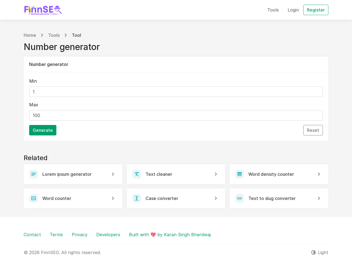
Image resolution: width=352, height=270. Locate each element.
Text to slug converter (272, 198)
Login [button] (293, 10)
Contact (32, 234)
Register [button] (316, 10)
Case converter (161, 198)
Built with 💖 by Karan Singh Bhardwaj (170, 234)
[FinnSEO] (43, 9)
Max (33, 104)
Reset (313, 130)
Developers (108, 234)
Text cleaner (158, 174)
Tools (54, 35)
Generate (43, 130)
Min (33, 81)
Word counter (56, 198)
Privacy (79, 234)
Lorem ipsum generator (67, 174)
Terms (56, 234)
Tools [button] (273, 10)
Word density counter (271, 174)
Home (30, 35)
